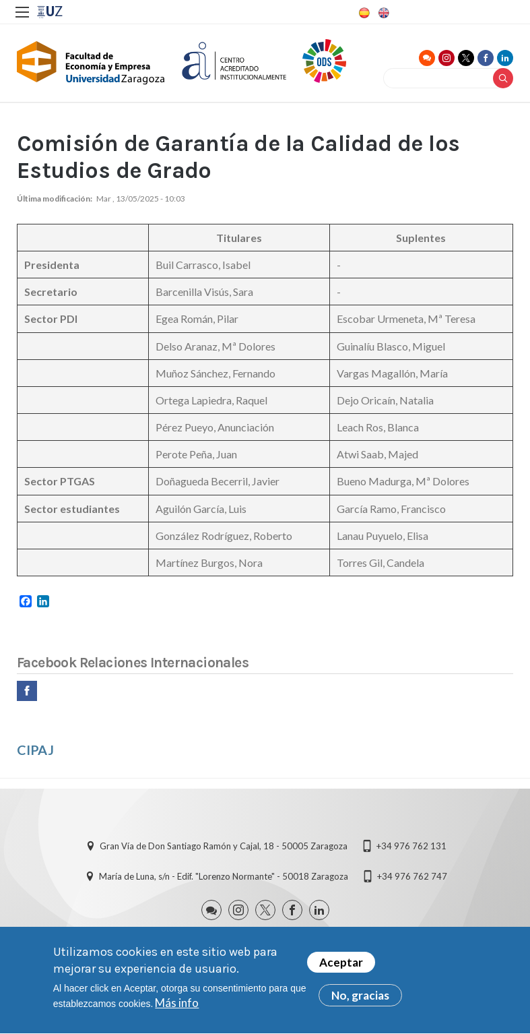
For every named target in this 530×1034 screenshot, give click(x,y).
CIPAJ (35, 749)
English (382, 13)
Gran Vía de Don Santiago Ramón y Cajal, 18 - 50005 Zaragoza (223, 846)
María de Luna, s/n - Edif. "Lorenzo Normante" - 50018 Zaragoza (223, 876)
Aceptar (341, 967)
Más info (177, 1007)
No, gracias (360, 1000)
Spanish (363, 13)
